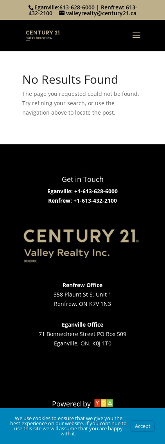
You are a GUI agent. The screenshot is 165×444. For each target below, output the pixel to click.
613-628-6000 (77, 7)
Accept (143, 426)
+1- (78, 191)
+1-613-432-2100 (94, 200)
